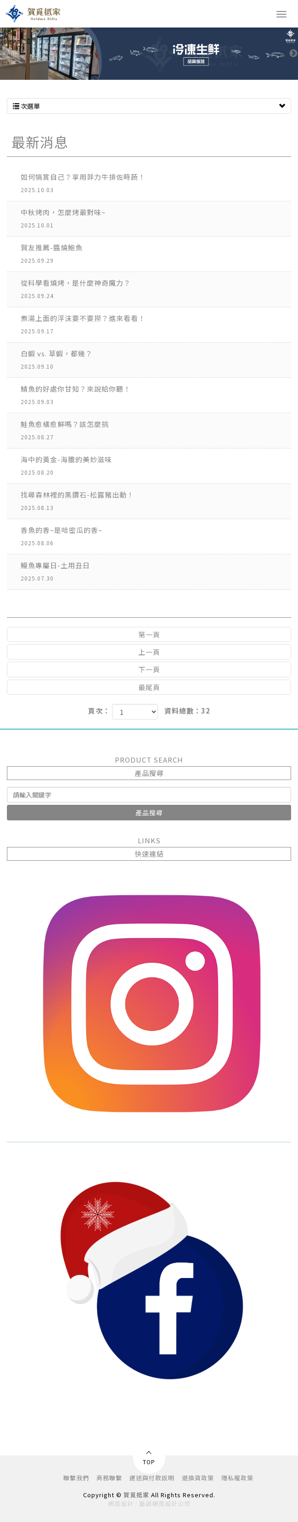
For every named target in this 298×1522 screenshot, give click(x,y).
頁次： (99, 710)
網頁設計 (121, 1503)
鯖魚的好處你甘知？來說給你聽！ (156, 396)
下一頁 (149, 669)
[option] (149, 54)
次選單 (149, 106)
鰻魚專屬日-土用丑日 (156, 572)
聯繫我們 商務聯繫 (92, 1477)
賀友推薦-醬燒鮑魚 (156, 255)
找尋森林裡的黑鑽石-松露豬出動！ (156, 502)
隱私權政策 (237, 1477)
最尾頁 (149, 687)
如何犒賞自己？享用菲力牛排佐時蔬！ (156, 184)
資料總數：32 (187, 710)
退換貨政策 (198, 1477)
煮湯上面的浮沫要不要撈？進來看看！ (156, 325)
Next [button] (293, 53)
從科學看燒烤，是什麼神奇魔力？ (156, 290)
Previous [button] (4, 53)
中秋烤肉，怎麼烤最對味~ (156, 219)
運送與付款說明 (151, 1477)
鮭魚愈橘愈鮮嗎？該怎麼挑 (156, 431)
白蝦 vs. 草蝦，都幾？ (156, 361)
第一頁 (149, 634)
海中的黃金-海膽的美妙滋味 (156, 466)
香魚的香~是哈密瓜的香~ (156, 537)
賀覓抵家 (34, 14)
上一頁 (149, 652)
